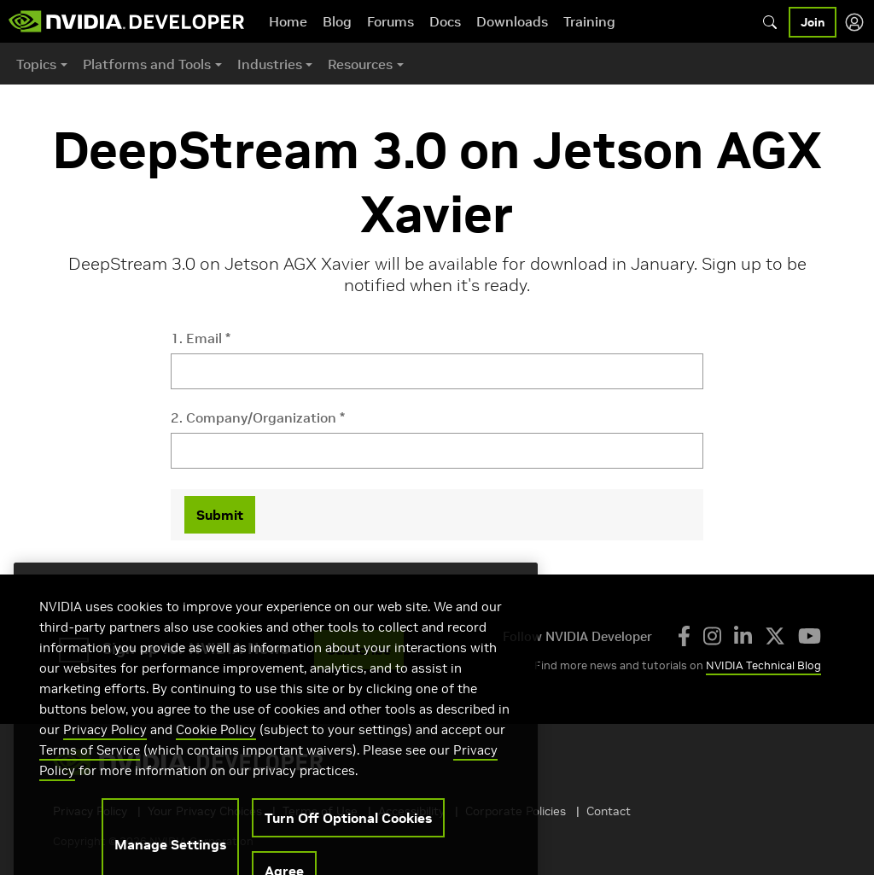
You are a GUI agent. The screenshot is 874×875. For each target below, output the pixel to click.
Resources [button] (360, 64)
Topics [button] (36, 64)
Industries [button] (269, 64)
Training (589, 21)
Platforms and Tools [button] (147, 64)
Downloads (512, 21)
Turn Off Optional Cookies (348, 835)
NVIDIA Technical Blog (763, 665)
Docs (445, 21)
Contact (608, 811)
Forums (390, 21)
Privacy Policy (105, 747)
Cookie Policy (216, 747)
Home (288, 21)
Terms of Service (89, 768)
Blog (337, 21)
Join (812, 22)
